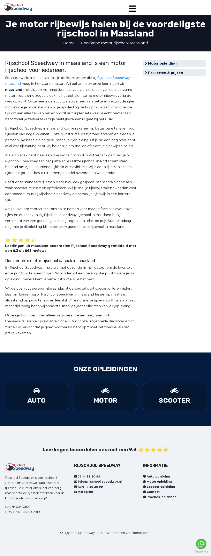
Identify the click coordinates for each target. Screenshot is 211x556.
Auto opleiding (156, 476)
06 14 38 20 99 (87, 476)
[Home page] (18, 6)
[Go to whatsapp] (201, 544)
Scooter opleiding (159, 487)
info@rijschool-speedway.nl (98, 481)
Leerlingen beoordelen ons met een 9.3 (90, 450)
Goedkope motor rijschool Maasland (114, 43)
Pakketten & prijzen (164, 73)
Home (69, 43)
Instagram (83, 492)
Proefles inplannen (159, 497)
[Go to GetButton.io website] (201, 551)
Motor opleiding (161, 63)
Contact (151, 492)
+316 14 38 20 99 (88, 487)
